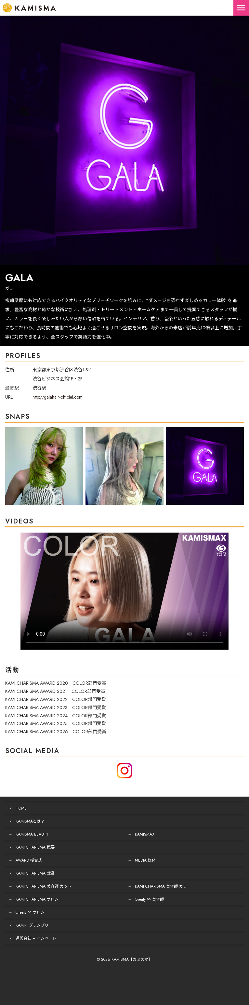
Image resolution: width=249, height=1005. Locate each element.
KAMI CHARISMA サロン (37, 899)
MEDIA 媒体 (145, 860)
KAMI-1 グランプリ (32, 925)
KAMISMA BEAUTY (32, 834)
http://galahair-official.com (58, 397)
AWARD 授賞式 (29, 860)
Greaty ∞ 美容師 (149, 899)
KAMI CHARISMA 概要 (35, 847)
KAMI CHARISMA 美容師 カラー (163, 886)
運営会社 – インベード (36, 938)
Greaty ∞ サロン (30, 912)
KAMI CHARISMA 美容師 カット (44, 886)
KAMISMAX (144, 834)
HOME (21, 808)
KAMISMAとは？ (30, 821)
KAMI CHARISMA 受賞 (35, 873)
